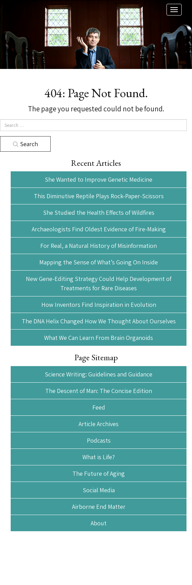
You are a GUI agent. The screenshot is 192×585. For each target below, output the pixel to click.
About (99, 523)
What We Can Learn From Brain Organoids (98, 338)
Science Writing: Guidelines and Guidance (98, 374)
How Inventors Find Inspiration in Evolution (98, 305)
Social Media (99, 490)
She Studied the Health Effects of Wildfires (98, 212)
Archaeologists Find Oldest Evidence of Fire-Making (99, 229)
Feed (98, 407)
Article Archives (99, 424)
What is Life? (98, 457)
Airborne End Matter (98, 507)
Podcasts (99, 440)
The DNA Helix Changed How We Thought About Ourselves (99, 321)
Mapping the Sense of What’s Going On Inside (98, 262)
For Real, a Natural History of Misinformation (98, 246)
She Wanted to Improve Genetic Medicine (98, 179)
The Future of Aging (98, 473)
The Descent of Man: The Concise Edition (98, 391)
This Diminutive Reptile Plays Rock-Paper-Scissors (99, 196)
